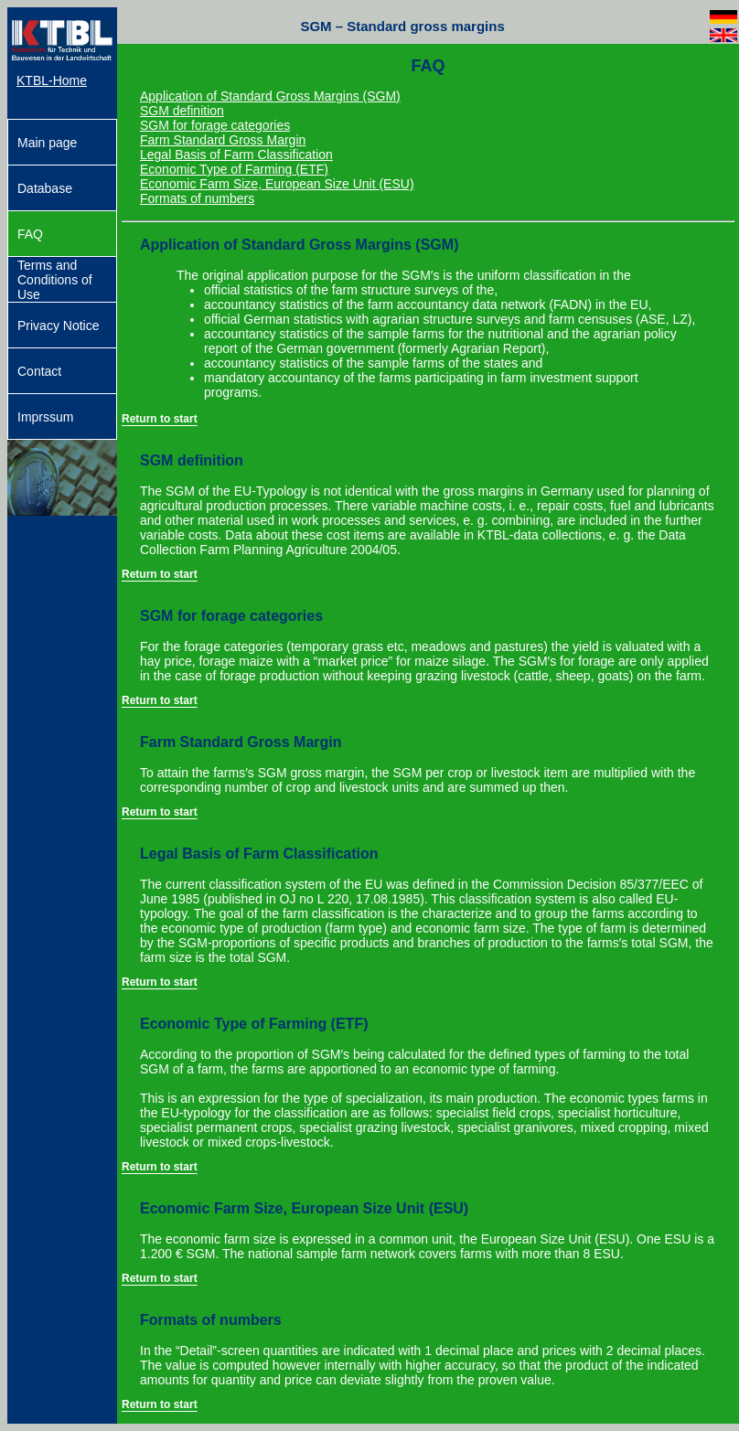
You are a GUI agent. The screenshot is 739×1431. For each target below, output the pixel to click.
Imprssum (45, 417)
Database (44, 188)
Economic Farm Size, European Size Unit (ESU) (277, 183)
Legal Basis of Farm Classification (236, 154)
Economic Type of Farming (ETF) (234, 169)
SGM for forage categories (215, 125)
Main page (47, 142)
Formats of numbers (197, 198)
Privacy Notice (58, 325)
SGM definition (182, 110)
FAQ (30, 234)
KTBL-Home (51, 80)
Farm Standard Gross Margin (222, 140)
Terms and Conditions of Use (54, 280)
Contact (39, 371)
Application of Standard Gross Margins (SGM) (270, 96)
